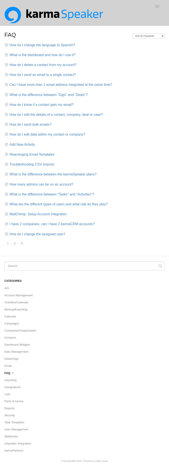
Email (8, 365)
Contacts (10, 337)
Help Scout (102, 461)
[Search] (84, 266)
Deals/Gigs (11, 358)
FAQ (9, 373)
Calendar (10, 316)
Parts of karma (13, 401)
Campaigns (11, 323)
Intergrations (12, 387)
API (6, 288)
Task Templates (14, 422)
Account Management (18, 295)
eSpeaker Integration (17, 443)
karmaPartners (13, 450)
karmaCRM (70, 461)
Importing (10, 380)
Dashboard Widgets (17, 344)
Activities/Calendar (16, 302)
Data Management (16, 351)
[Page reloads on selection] (149, 36)
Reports (9, 408)
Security (9, 415)
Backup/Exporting (15, 309)
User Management (16, 429)
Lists (7, 394)
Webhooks (11, 436)
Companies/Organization (20, 330)
